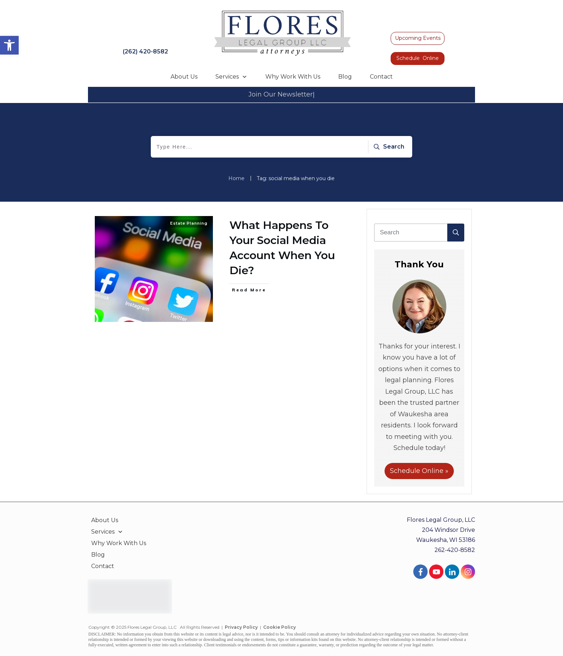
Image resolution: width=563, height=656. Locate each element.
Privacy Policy (241, 627)
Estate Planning (189, 223)
